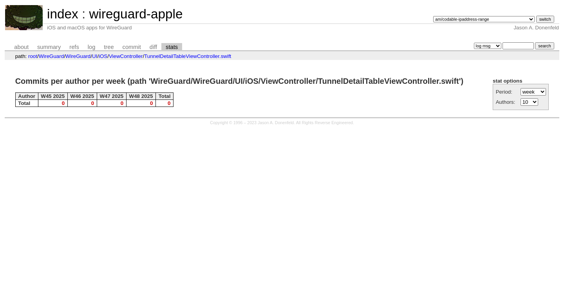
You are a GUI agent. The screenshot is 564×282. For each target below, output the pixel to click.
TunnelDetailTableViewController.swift (187, 56)
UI (94, 56)
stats (172, 47)
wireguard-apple (136, 14)
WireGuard (51, 56)
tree (109, 47)
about (21, 47)
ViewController (126, 56)
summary (49, 47)
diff (153, 47)
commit (132, 47)
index (62, 14)
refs (74, 47)
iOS (103, 56)
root (32, 56)
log (92, 47)
